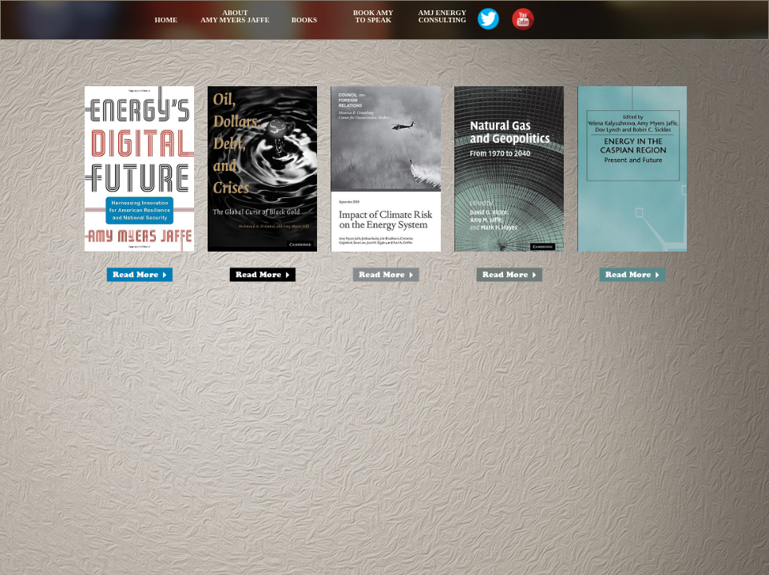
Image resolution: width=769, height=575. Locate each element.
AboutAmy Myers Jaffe (234, 16)
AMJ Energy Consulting (442, 16)
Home (166, 20)
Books (304, 20)
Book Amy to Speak (373, 16)
